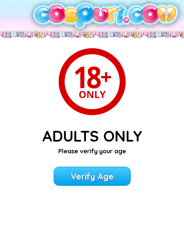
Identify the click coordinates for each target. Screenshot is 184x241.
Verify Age (92, 176)
